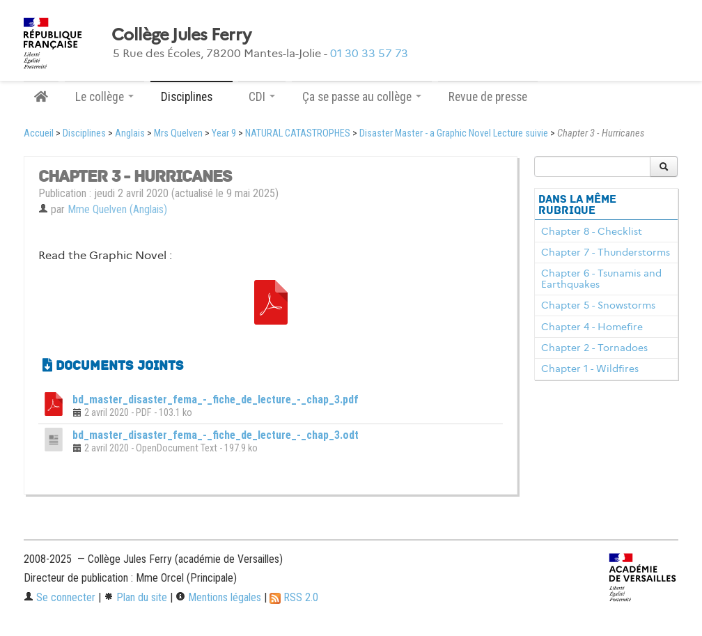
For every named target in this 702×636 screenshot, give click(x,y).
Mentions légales (218, 597)
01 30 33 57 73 (369, 53)
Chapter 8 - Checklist (591, 231)
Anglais (130, 133)
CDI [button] (262, 97)
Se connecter (59, 597)
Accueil (39, 133)
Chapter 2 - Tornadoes (594, 347)
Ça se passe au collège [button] (361, 97)
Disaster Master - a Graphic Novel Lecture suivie (453, 133)
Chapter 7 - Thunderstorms (605, 252)
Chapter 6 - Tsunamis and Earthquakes (601, 278)
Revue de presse (487, 97)
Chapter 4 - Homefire (592, 326)
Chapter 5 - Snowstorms (598, 305)
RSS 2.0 (294, 597)
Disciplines (84, 133)
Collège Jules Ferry (181, 34)
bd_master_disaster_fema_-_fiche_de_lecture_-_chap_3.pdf (215, 399)
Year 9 (224, 133)
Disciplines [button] (191, 97)
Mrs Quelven (178, 133)
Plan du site (135, 597)
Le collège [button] (104, 97)
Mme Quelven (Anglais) (117, 209)
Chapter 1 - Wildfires (590, 368)
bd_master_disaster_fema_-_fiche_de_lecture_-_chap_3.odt (215, 435)
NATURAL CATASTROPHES (297, 133)
